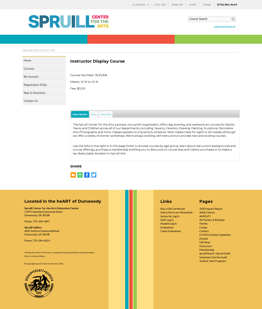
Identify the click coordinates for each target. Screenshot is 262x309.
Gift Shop (204, 242)
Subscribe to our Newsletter (176, 212)
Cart (193, 4)
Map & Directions (34, 92)
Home (27, 60)
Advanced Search (224, 27)
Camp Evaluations (170, 231)
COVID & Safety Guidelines (215, 234)
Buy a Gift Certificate (172, 208)
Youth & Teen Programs (212, 260)
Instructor (105, 114)
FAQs (207, 4)
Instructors (205, 246)
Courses (29, 68)
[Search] (233, 19)
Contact (204, 231)
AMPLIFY (205, 216)
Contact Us (31, 100)
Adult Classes (207, 212)
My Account (31, 76)
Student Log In (168, 223)
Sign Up (177, 4)
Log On (159, 4)
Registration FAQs (35, 84)
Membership (206, 249)
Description (80, 114)
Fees (94, 114)
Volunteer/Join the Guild (213, 257)
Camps (203, 227)
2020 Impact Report (211, 208)
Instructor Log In (169, 216)
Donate (203, 238)
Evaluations (167, 227)
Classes (139, 4)
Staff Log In (167, 219)
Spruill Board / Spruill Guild (214, 253)
